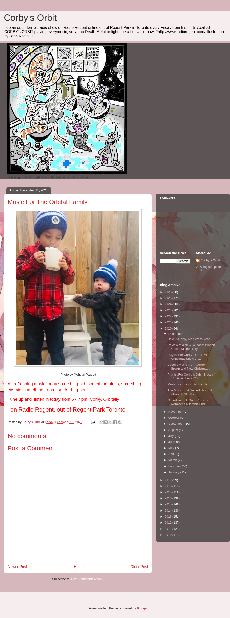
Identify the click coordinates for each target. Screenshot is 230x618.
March (173, 460)
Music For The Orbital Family (187, 384)
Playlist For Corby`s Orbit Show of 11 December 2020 (190, 376)
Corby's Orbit (30, 18)
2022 (168, 316)
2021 (168, 322)
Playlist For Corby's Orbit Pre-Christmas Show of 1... (188, 356)
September (176, 423)
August (173, 430)
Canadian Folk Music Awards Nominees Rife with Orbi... (187, 402)
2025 (168, 298)
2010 (168, 534)
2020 (168, 328)
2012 (168, 522)
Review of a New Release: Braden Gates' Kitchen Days (191, 347)
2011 (168, 528)
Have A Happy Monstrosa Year (188, 339)
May (171, 448)
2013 (168, 516)
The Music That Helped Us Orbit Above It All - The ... (189, 392)
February (175, 466)
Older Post (139, 567)
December (176, 333)
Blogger (142, 608)
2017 (168, 492)
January (174, 472)
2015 (168, 504)
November (176, 411)
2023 (168, 310)
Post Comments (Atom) (87, 579)
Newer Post (17, 567)
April (172, 454)
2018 (168, 486)
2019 (168, 480)
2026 (168, 292)
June (172, 442)
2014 (168, 510)
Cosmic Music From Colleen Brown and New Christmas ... (189, 366)
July (171, 436)
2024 (168, 304)
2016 (168, 498)
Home (79, 567)
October (174, 417)
